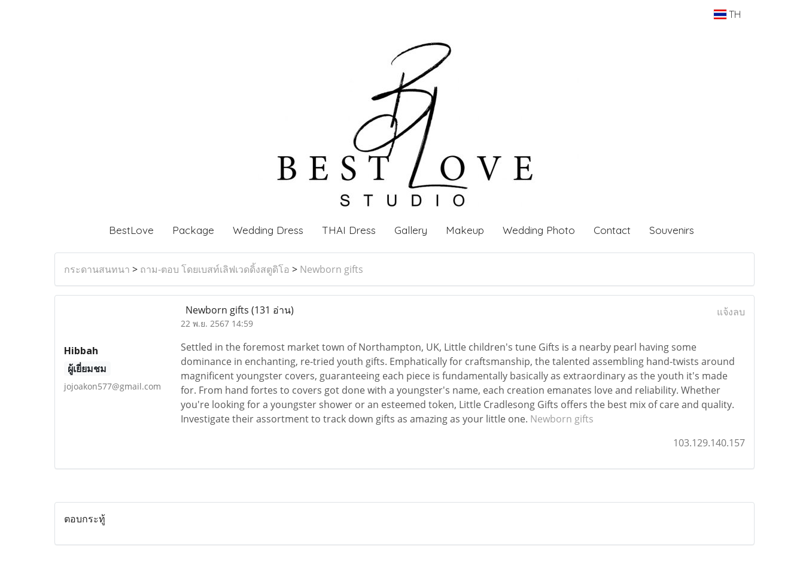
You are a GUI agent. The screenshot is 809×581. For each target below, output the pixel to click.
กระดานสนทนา (97, 269)
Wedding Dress (268, 230)
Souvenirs (671, 230)
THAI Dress (349, 230)
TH (727, 14)
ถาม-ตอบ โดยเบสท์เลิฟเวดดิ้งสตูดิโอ (215, 269)
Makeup (465, 230)
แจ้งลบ (731, 311)
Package (193, 230)
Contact (612, 230)
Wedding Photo (539, 230)
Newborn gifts (331, 269)
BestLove (131, 230)
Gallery (410, 230)
